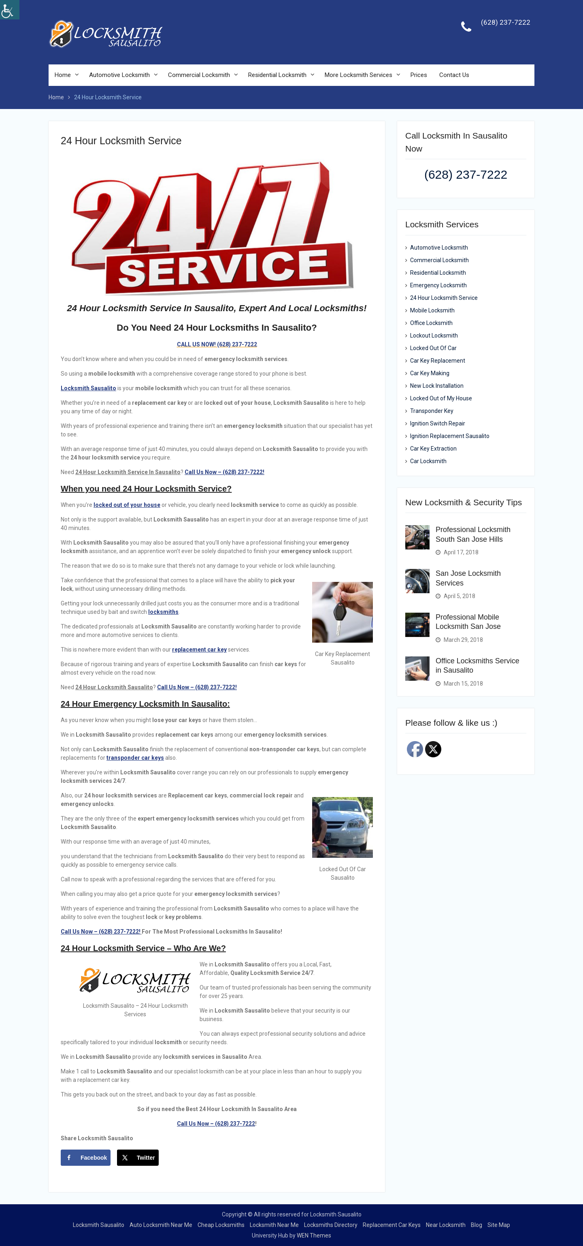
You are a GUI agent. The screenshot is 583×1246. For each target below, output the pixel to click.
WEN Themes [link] (314, 1235)
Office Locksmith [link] (431, 323)
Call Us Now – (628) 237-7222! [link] (100, 931)
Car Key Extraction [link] (433, 448)
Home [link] (63, 75)
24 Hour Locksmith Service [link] (444, 298)
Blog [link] (476, 1225)
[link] (9, 9)
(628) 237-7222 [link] (505, 23)
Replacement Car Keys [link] (392, 1225)
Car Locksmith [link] (428, 461)
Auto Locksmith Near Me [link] (161, 1225)
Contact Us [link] (454, 75)
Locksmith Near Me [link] (274, 1225)
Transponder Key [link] (431, 411)
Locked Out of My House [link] (441, 398)
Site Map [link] (498, 1225)
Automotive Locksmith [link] (119, 75)
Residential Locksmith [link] (277, 75)
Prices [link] (419, 75)
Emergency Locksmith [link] (438, 285)
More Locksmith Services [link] (358, 75)
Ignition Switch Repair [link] (437, 423)
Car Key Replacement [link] (437, 360)
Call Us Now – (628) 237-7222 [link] (216, 1123)
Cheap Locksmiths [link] (221, 1225)
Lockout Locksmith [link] (434, 335)
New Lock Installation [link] (437, 386)
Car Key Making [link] (429, 373)
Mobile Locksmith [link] (432, 310)
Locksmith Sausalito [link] (98, 1225)
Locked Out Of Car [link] (433, 348)
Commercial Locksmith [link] (199, 75)
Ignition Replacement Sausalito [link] (449, 436)
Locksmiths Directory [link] (330, 1225)
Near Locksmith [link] (446, 1225)
